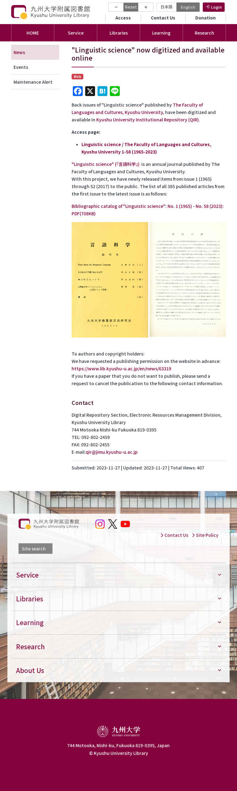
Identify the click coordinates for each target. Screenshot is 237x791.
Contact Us (163, 18)
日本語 (166, 7)
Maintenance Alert (33, 82)
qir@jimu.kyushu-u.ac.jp (112, 452)
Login (216, 7)
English (188, 7)
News (19, 52)
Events (21, 67)
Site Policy (205, 535)
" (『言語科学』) (106, 164)
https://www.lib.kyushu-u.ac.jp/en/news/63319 (121, 368)
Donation (205, 18)
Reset (131, 7)
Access (123, 18)
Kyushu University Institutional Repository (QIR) (147, 119)
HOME (33, 33)
